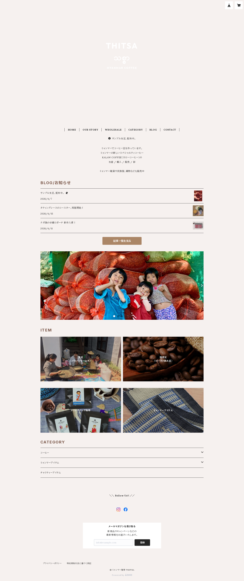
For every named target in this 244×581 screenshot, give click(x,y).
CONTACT (170, 129)
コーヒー (44, 452)
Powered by (122, 575)
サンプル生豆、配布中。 (122, 138)
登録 (142, 542)
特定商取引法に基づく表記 (79, 563)
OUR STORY (90, 129)
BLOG (153, 129)
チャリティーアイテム (50, 472)
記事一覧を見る (122, 241)
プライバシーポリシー (52, 563)
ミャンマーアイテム (49, 462)
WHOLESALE (113, 129)
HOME (72, 129)
